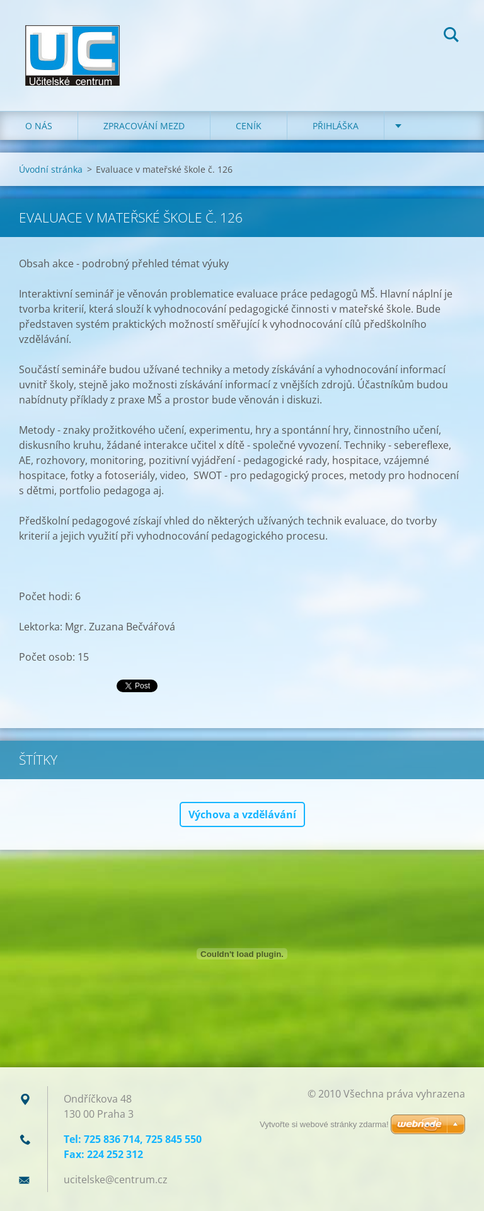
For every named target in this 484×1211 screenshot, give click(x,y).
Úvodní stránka (51, 169)
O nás (38, 126)
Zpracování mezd (144, 126)
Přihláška (336, 126)
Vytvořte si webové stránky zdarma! (324, 1124)
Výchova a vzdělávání (242, 814)
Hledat (451, 36)
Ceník (249, 126)
